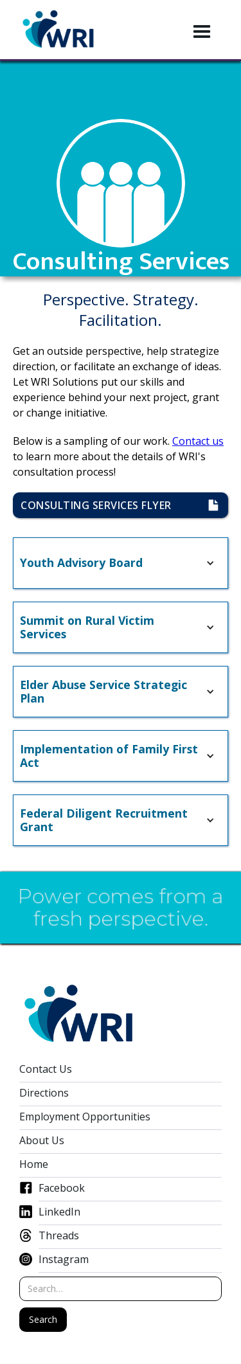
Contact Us (45, 1069)
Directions (44, 1093)
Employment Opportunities (84, 1117)
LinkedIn (59, 1212)
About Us (41, 1140)
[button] (201, 32)
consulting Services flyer (103, 505)
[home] (58, 29)
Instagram (64, 1259)
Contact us (198, 441)
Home (33, 1164)
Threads (59, 1236)
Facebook (62, 1188)
